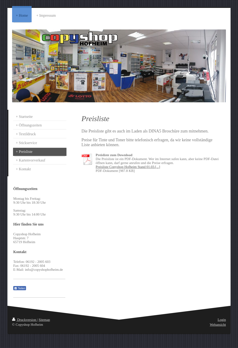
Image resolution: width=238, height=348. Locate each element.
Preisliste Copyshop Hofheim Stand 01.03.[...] (128, 167)
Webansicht (218, 324)
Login (222, 320)
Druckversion (24, 320)
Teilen (19, 288)
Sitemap (44, 320)
